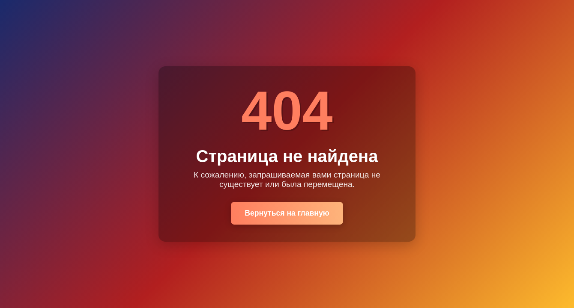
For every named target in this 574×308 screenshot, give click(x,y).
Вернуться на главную (287, 213)
